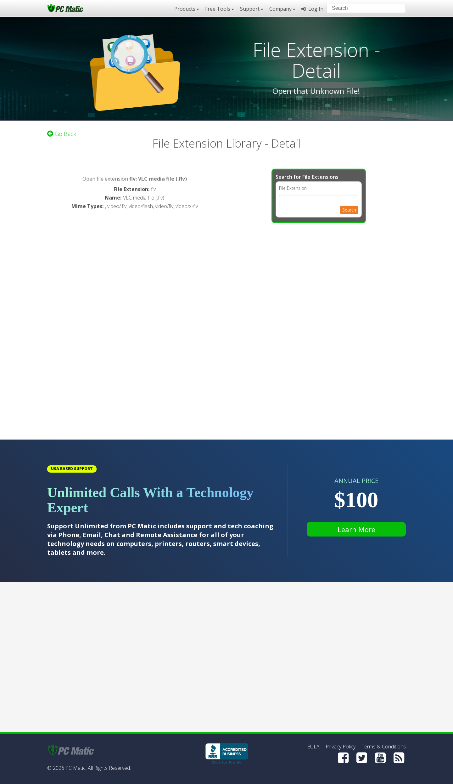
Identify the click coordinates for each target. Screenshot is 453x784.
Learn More (356, 529)
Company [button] (282, 8)
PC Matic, (76, 767)
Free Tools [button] (219, 8)
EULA (313, 746)
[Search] (396, 8)
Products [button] (186, 8)
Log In (312, 8)
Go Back (61, 132)
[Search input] (361, 9)
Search (349, 208)
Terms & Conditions (383, 746)
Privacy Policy (340, 746)
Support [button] (251, 8)
